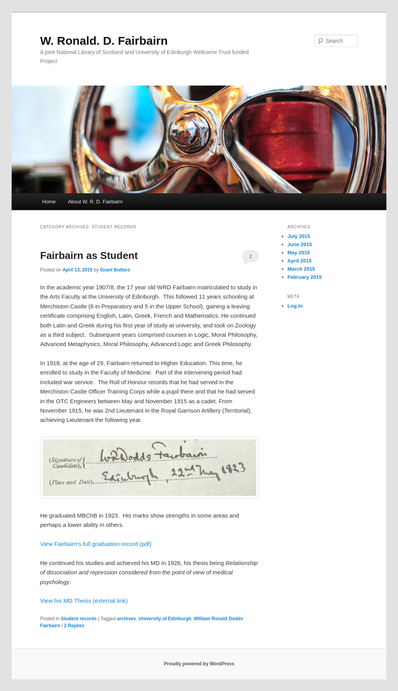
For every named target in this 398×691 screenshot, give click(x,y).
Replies (74, 625)
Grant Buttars (115, 270)
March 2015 (301, 269)
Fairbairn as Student (89, 255)
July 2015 (299, 236)
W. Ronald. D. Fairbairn (104, 40)
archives (126, 618)
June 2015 (300, 244)
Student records (79, 618)
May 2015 (299, 252)
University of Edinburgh (164, 618)
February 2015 (305, 277)
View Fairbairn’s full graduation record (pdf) (95, 544)
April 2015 (300, 261)
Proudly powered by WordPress (199, 664)
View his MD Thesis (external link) (83, 600)
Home (49, 202)
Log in (295, 306)
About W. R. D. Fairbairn (95, 202)
